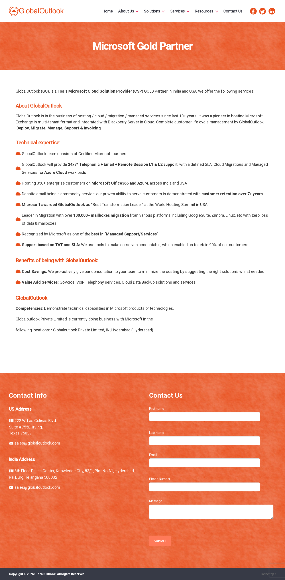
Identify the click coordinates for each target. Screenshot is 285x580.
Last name (204, 438)
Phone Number (204, 484)
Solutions (152, 11)
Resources (204, 11)
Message (211, 509)
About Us (126, 11)
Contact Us (232, 11)
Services (177, 11)
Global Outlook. (45, 574)
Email (204, 460)
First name (204, 414)
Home (107, 11)
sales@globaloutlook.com (37, 443)
